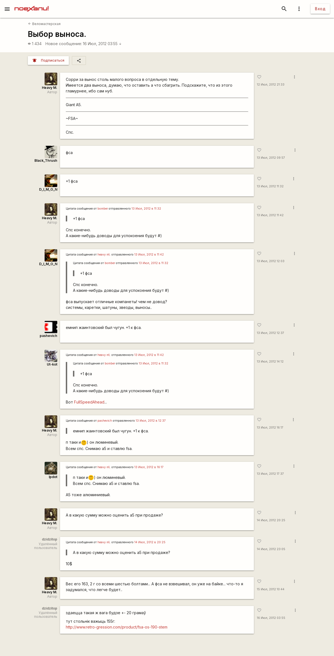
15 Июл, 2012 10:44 (270, 589)
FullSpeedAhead (89, 402)
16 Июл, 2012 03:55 (102, 43)
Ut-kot (52, 364)
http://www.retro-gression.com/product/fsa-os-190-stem (116, 627)
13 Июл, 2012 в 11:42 (149, 254)
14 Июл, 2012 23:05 (271, 549)
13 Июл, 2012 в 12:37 (151, 420)
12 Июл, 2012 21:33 (270, 84)
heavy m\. (104, 254)
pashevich (48, 336)
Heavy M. (49, 88)
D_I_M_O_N (48, 189)
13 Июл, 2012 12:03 (270, 261)
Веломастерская (44, 24)
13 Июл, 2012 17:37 (270, 474)
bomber (102, 208)
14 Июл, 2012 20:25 (271, 520)
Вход (320, 8)
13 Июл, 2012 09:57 (271, 158)
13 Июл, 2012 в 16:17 (149, 467)
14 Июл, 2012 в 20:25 (149, 542)
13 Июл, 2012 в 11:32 (146, 208)
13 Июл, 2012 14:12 (270, 361)
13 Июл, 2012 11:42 (270, 215)
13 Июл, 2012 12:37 (270, 333)
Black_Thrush (45, 160)
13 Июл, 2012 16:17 (270, 427)
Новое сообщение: (63, 43)
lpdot (53, 477)
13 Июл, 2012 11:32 (270, 186)
